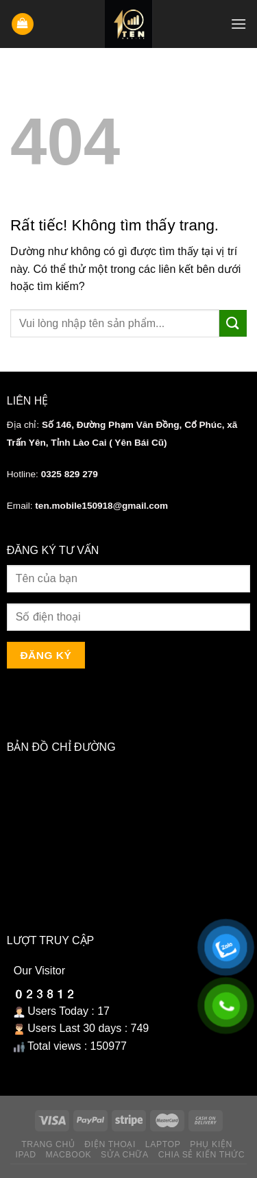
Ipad (26, 1154)
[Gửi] (233, 323)
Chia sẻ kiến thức (201, 1154)
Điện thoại (110, 1144)
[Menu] (238, 23)
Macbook (68, 1154)
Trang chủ (48, 1144)
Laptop (163, 1144)
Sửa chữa (125, 1154)
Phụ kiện (211, 1144)
